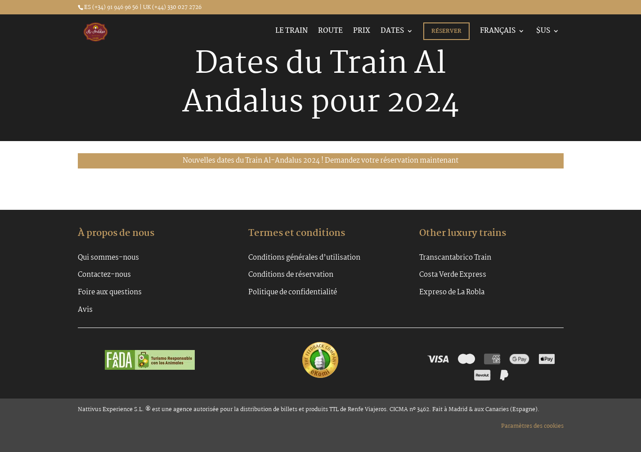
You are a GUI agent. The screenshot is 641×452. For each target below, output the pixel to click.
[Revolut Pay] (482, 375)
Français (497, 32)
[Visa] (438, 359)
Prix (361, 32)
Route (330, 32)
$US (542, 32)
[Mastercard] (466, 359)
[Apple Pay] (546, 359)
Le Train (291, 32)
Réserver (446, 31)
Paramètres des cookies (532, 426)
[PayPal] (504, 375)
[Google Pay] (519, 359)
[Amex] (492, 359)
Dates (392, 32)
